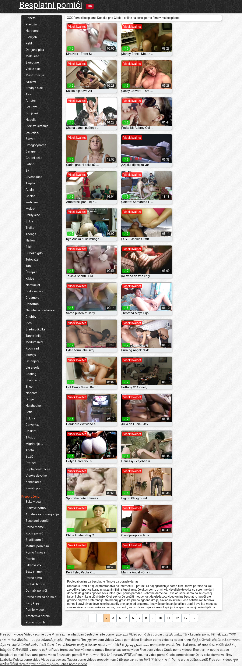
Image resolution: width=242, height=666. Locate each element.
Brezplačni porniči (70, 655)
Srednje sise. (35, 88)
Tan (28, 266)
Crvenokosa (34, 177)
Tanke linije (33, 336)
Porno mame (35, 527)
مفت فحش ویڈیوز (137, 645)
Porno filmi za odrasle (41, 597)
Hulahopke (33, 406)
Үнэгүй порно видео (89, 650)
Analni (30, 189)
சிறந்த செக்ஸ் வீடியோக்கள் (211, 640)
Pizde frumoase (62, 650)
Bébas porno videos (73, 664)
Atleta (30, 450)
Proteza (31, 463)
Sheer (30, 386)
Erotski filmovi (36, 584)
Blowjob (31, 37)
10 (160, 618)
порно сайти (41, 650)
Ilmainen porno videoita (157, 640)
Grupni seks (34, 158)
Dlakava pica (34, 291)
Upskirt (31, 431)
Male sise (32, 56)
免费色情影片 (22, 650)
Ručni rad (32, 348)
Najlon (30, 240)
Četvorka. (32, 425)
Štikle (30, 221)
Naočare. (32, 393)
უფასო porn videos (101, 640)
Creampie (32, 298)
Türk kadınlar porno (197, 634)
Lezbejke (6, 660)
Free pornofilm (75, 640)
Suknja (30, 418)
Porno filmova (35, 552)
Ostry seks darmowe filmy (214, 655)
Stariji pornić (34, 540)
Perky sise (33, 215)
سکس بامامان (172, 634)
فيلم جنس (121, 634)
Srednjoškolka (36, 329)
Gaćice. (31, 196)
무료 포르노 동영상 (96, 655)
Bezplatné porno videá (40, 655)
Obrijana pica (35, 50)
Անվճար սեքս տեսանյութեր (41, 640)
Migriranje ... (34, 444)
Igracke (31, 81)
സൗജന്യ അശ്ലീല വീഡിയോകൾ (176, 645)
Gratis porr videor (127, 640)
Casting (31, 374)
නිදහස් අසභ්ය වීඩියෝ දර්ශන (39, 664)
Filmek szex (219, 634)
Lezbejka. (32, 132)
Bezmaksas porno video (122, 650)
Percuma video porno (150, 655)
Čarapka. (32, 272)
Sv (27, 170)
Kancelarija (33, 482)
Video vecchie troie (37, 634)
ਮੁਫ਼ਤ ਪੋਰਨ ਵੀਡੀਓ (213, 645)
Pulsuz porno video (27, 660)
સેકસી (236, 640)
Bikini (29, 247)
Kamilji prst (34, 488)
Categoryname (36, 145)
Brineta (31, 18)
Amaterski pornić (38, 616)
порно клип (182, 640)
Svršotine (32, 62)
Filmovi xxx (33, 565)
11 (169, 618)
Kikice (30, 278)
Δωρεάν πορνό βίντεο (113, 660)
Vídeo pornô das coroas (145, 634)
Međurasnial (34, 342)
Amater (31, 101)
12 (177, 618)
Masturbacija (35, 75)
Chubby (31, 317)
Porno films (34, 578)
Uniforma (32, 304)
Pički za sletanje (37, 126)
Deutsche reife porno (99, 634)
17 (185, 618)
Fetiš (29, 412)
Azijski (30, 183)
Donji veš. (32, 113)
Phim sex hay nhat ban (68, 634)
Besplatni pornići (50, 5)
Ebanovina (33, 380)
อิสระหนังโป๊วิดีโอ (123, 655)
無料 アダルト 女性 (157, 660)
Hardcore (32, 31)
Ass (28, 94)
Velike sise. (34, 69)
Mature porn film (37, 546)
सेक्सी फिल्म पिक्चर (50, 645)
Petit (29, 43)
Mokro (30, 209)
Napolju (31, 120)
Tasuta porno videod (82, 660)
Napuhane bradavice (40, 310)
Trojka (30, 228)
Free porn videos (12, 634)
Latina (30, 164)
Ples (29, 323)
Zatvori (31, 139)
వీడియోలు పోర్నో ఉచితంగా (80, 645)
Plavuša (31, 24)
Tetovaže (32, 259)
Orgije (30, 399)
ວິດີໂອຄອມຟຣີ (199, 660)
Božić (30, 456)
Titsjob (30, 437)
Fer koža (32, 107)
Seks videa (33, 502)
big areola (33, 367)
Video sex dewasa (54, 660)
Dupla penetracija (38, 469)
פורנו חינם (136, 660)
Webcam (32, 202)
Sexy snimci (34, 571)
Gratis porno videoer (178, 650)
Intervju (31, 355)
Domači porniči (36, 590)
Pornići (30, 559)
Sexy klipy (32, 603)
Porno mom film (37, 622)
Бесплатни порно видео (211, 650)
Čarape (31, 151)
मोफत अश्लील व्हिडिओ (111, 645)
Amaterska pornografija (42, 514)
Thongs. (31, 234)
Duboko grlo (34, 253)
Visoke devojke (36, 475)
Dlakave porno (36, 508)
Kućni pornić (34, 533)
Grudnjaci (32, 361)
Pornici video (35, 610)
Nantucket (33, 285)
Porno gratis (181, 660)
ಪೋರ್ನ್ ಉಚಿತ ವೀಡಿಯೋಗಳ (19, 645)
